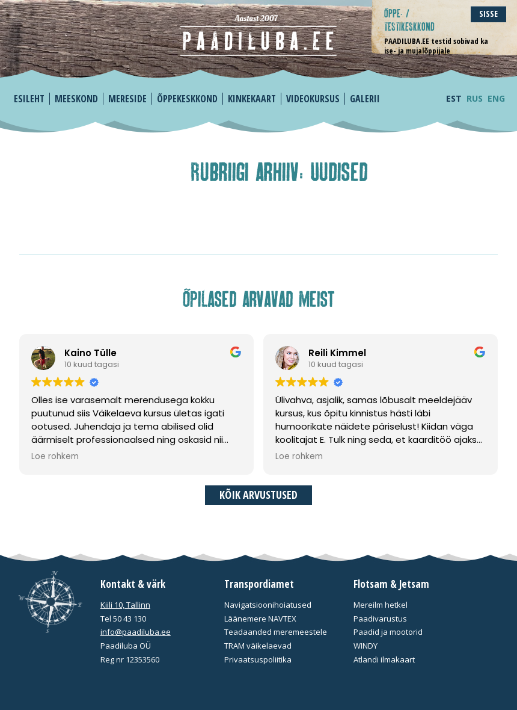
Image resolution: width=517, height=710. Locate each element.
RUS (475, 98)
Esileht (29, 98)
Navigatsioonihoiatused (267, 604)
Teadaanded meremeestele (275, 631)
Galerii (365, 98)
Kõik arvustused (258, 494)
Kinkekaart (252, 98)
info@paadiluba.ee (135, 631)
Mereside (127, 98)
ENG (496, 98)
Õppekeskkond (187, 98)
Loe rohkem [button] (55, 456)
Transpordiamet (259, 584)
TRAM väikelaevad (258, 645)
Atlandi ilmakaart (384, 659)
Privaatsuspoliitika (258, 659)
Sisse (488, 13)
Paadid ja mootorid (388, 631)
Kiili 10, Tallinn (125, 604)
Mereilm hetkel (380, 604)
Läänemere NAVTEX (260, 618)
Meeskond (76, 98)
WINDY (365, 645)
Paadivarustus (380, 618)
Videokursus (313, 98)
